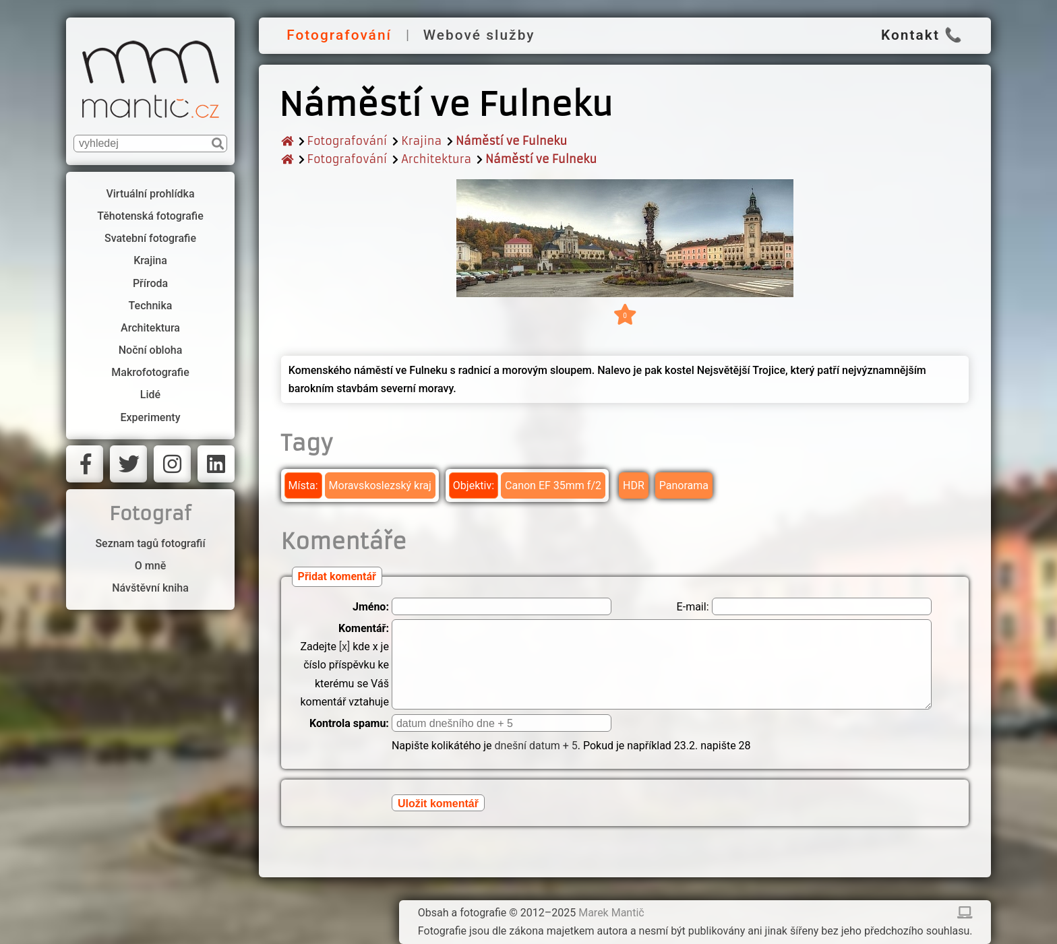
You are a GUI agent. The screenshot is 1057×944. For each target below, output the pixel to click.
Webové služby (479, 35)
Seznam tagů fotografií (150, 543)
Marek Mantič (611, 912)
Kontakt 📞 (922, 35)
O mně (150, 565)
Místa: (303, 485)
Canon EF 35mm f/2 (553, 485)
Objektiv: (473, 485)
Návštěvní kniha (150, 587)
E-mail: (693, 606)
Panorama (683, 485)
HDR (633, 485)
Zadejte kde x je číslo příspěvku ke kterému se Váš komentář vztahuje (344, 665)
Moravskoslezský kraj (380, 485)
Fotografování (339, 35)
